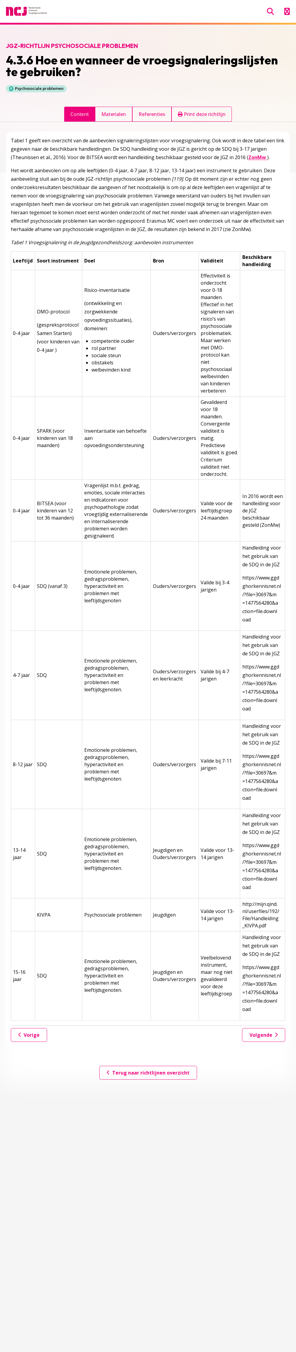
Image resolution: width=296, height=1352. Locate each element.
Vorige (29, 1035)
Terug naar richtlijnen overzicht (148, 1072)
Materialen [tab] (113, 114)
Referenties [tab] (152, 114)
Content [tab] (79, 114)
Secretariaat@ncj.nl (35, 1331)
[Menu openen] (287, 11)
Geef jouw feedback (47, 1149)
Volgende (264, 1035)
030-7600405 (28, 1321)
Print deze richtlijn (202, 114)
